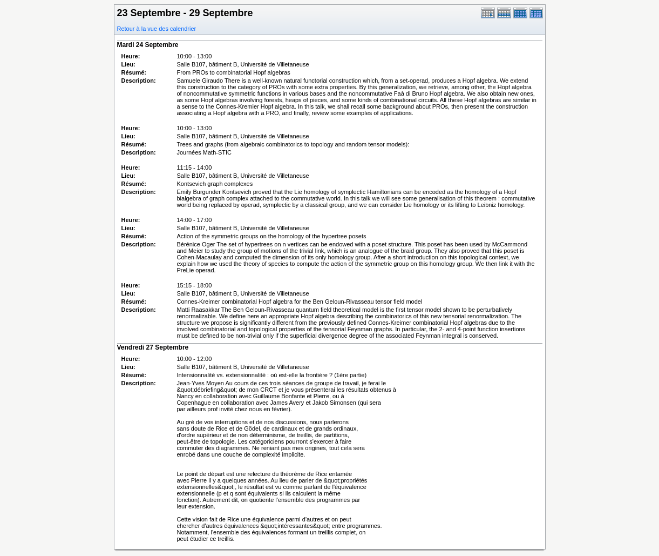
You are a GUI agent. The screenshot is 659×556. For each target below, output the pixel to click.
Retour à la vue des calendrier (156, 28)
